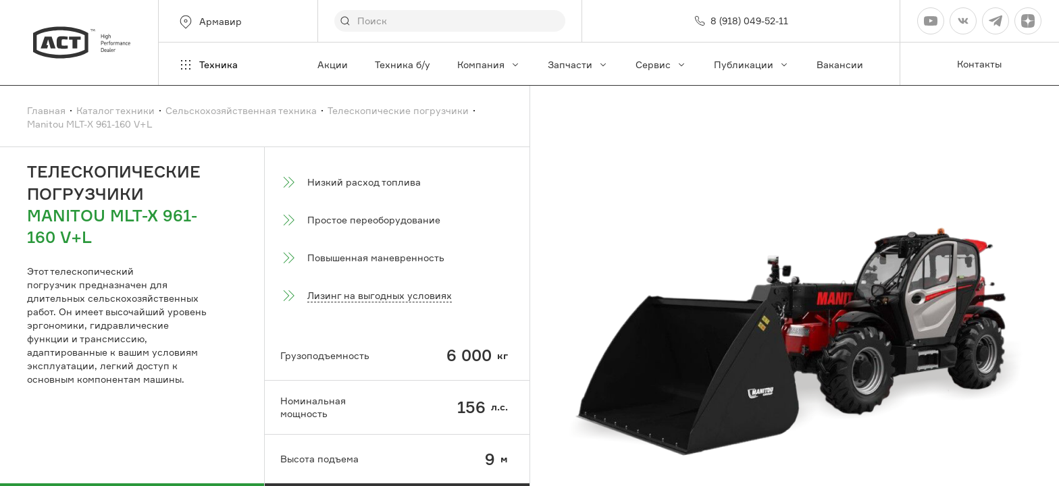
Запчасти (578, 64)
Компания (489, 64)
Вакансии (840, 64)
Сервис (661, 64)
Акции (332, 64)
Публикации (752, 64)
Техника (208, 65)
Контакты (979, 64)
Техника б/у (402, 64)
